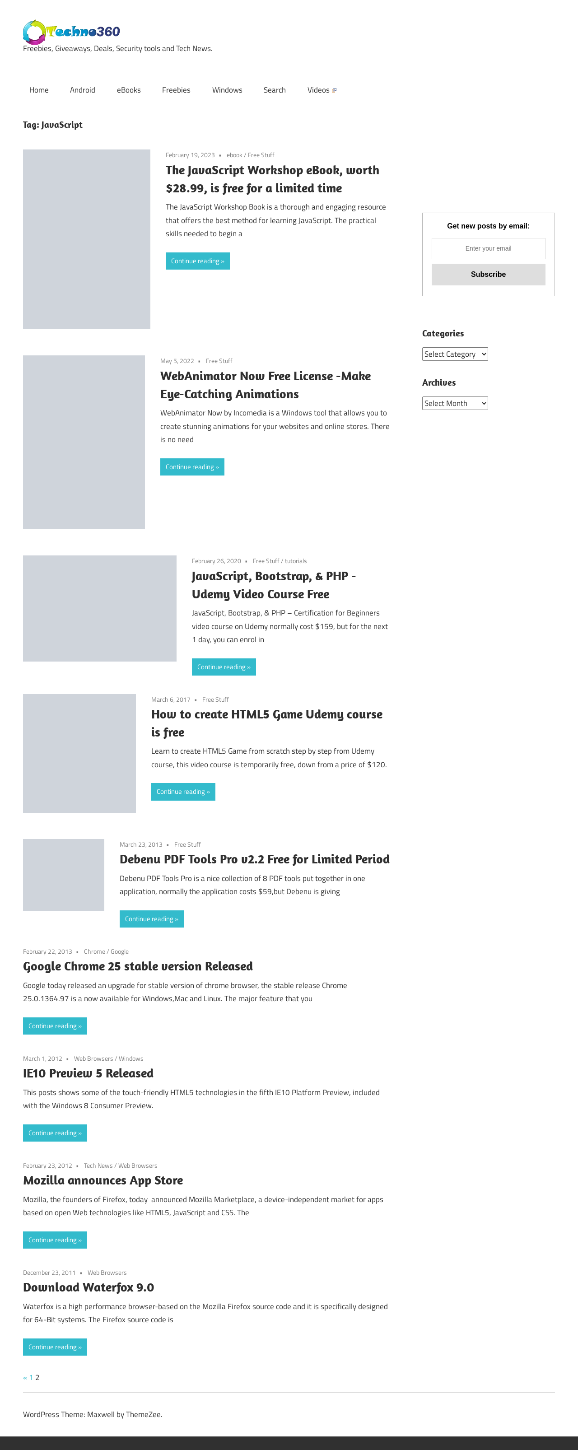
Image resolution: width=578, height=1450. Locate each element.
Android (82, 90)
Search (275, 90)
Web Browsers (93, 1058)
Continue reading (195, 261)
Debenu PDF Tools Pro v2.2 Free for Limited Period (255, 859)
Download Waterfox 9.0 (88, 1287)
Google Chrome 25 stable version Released (138, 966)
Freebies (176, 90)
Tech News (98, 1165)
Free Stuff (261, 154)
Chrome (94, 951)
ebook (234, 154)
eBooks (129, 90)
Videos (322, 90)
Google (120, 951)
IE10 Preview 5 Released (88, 1073)
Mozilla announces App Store (103, 1180)
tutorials (296, 560)
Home (39, 90)
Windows (227, 90)
